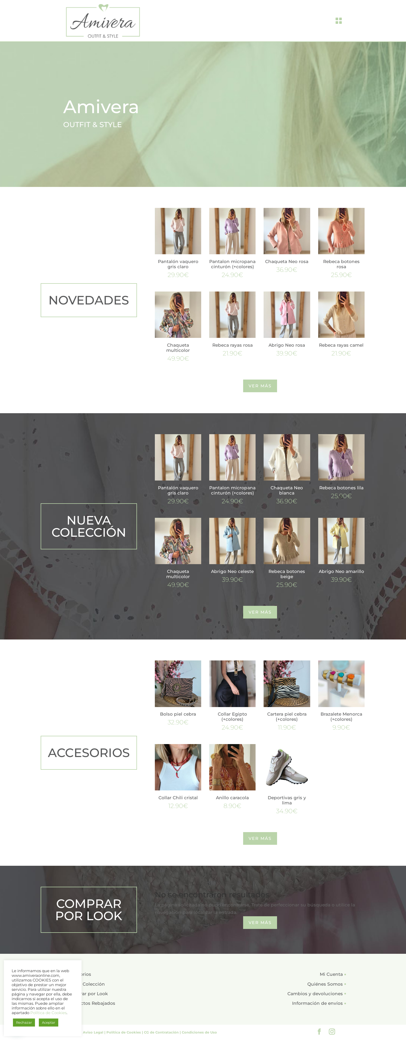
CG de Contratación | (163, 1032)
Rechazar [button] (24, 1022)
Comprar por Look (87, 993)
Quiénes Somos (325, 984)
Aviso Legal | (94, 1032)
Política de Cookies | (125, 1032)
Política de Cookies (48, 1012)
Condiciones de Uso (199, 1032)
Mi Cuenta (331, 974)
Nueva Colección (86, 984)
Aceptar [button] (48, 1022)
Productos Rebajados (91, 1003)
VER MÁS (260, 385)
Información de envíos (317, 1003)
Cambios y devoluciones (315, 993)
